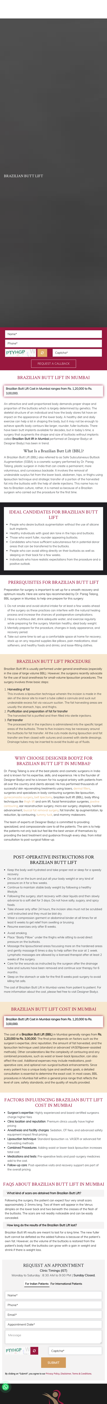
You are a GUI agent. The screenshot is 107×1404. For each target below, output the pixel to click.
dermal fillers (81, 788)
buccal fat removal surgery (41, 810)
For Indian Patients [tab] (37, 1283)
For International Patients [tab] (66, 1283)
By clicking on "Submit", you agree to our (48, 1373)
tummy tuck (44, 815)
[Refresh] (42, 353)
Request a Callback (54, 363)
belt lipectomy (43, 797)
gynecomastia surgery (18, 797)
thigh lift (29, 801)
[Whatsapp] (5, 1386)
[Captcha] (34, 1351)
